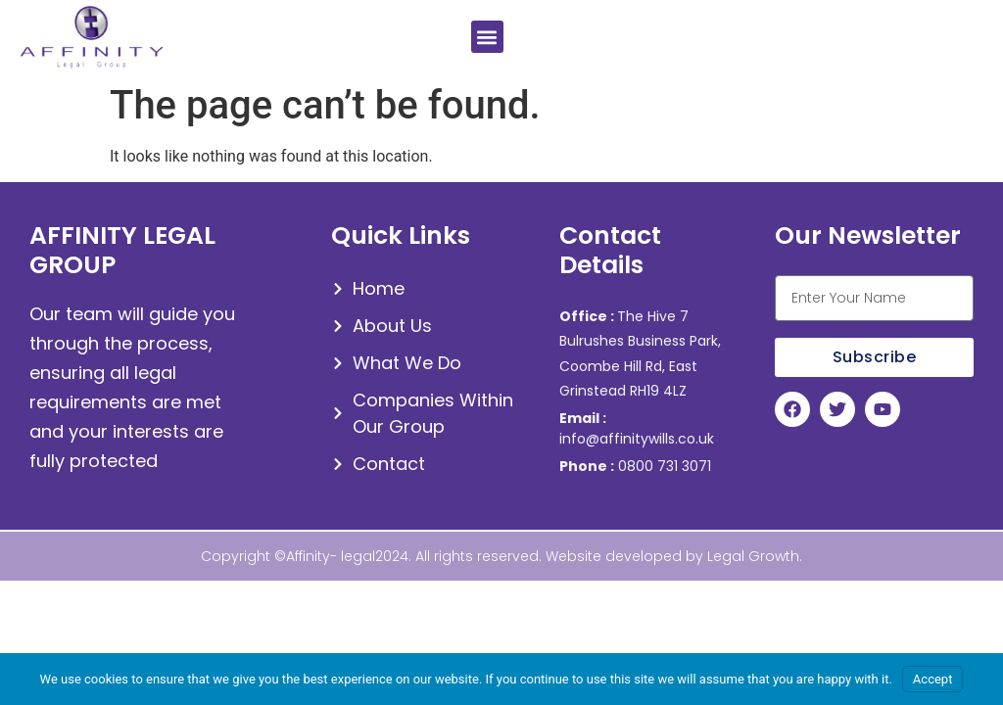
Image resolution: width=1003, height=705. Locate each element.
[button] (487, 37)
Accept (933, 679)
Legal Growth (753, 556)
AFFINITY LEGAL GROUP (122, 250)
